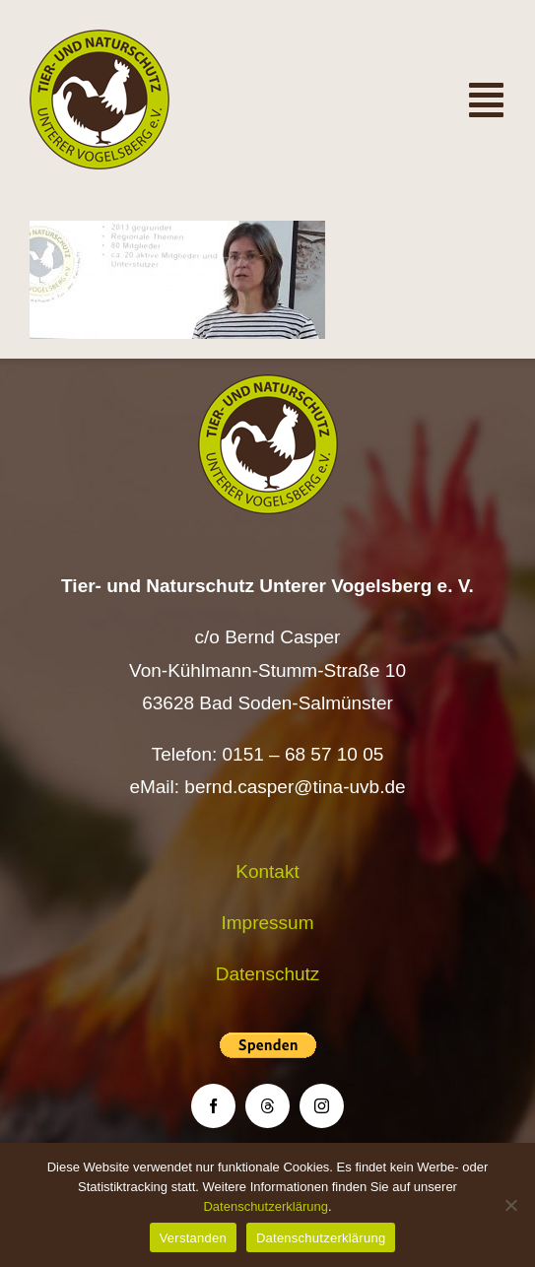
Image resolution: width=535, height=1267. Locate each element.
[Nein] (510, 1205)
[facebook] (213, 1106)
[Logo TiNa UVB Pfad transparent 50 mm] (99, 39)
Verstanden (193, 1238)
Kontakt (267, 871)
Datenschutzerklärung (265, 1206)
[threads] (267, 1106)
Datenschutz (268, 974)
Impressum (268, 922)
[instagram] (322, 1106)
